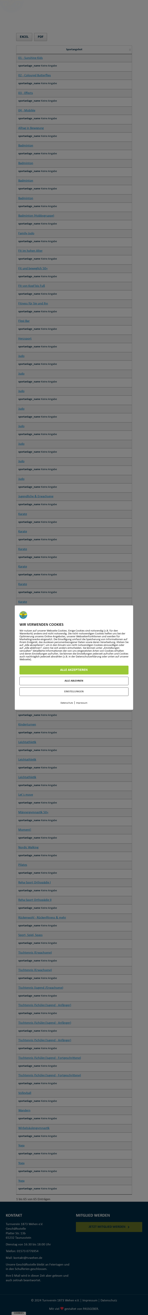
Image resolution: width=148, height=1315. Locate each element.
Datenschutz (67, 703)
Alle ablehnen (74, 680)
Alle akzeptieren (74, 670)
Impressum (81, 703)
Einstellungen (74, 691)
